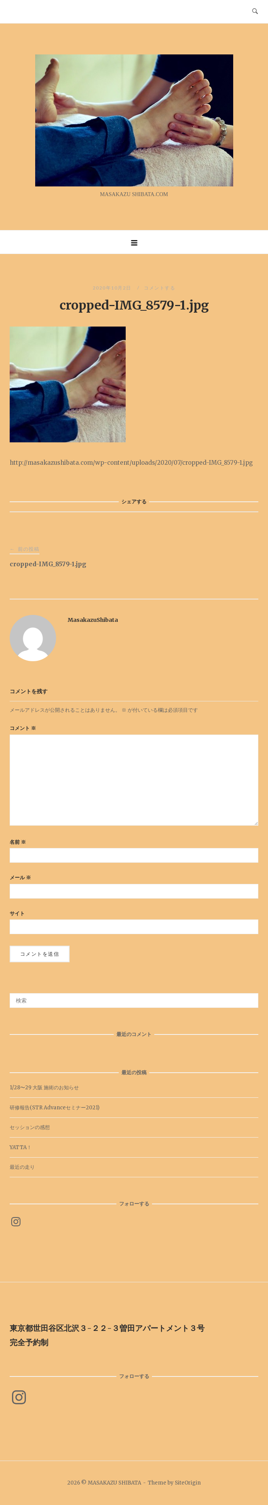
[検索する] (134, 1000)
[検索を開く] (255, 11)
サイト (17, 913)
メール (20, 877)
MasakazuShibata (93, 619)
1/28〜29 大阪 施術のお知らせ (44, 1087)
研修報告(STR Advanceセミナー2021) (54, 1107)
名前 (18, 842)
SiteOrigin (188, 1483)
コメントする (159, 288)
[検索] (250, 997)
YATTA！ (21, 1147)
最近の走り (22, 1167)
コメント (23, 728)
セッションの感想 (30, 1127)
